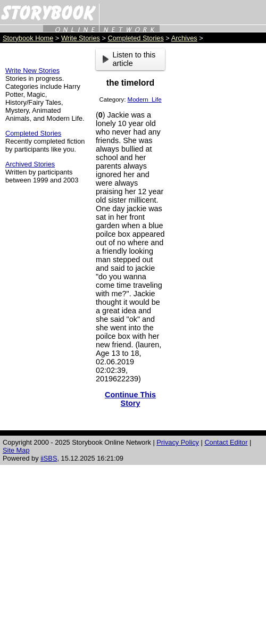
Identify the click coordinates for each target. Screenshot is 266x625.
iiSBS (48, 458)
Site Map (16, 450)
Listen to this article (129, 59)
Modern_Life (145, 99)
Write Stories (80, 38)
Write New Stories (32, 70)
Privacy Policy (177, 442)
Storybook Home (28, 38)
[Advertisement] (218, 208)
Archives (184, 38)
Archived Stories (30, 164)
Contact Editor (225, 442)
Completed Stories (136, 38)
